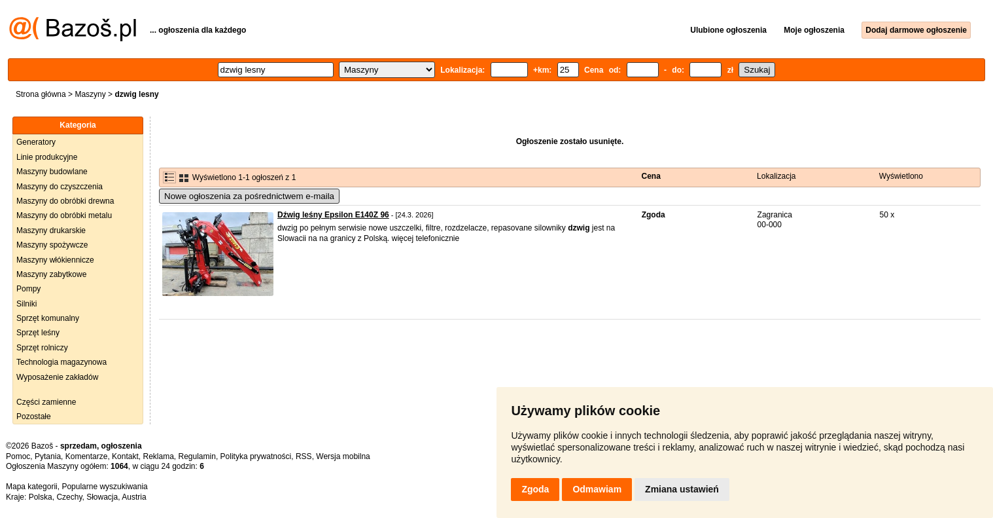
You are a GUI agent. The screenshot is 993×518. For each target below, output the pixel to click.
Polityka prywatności (256, 456)
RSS (304, 456)
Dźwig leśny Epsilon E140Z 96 (333, 214)
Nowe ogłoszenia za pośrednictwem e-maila (249, 196)
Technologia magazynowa (61, 362)
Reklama (158, 456)
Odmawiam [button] (596, 489)
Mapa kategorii (32, 486)
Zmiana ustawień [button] (682, 489)
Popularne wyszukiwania (104, 486)
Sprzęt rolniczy (42, 347)
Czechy (69, 497)
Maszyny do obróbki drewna (65, 201)
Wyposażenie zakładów (57, 377)
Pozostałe (33, 416)
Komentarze (86, 456)
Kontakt (125, 456)
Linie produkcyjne (46, 157)
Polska (40, 497)
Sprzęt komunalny (47, 318)
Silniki (26, 303)
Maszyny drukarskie (51, 230)
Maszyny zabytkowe (51, 274)
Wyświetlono (901, 176)
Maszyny (90, 94)
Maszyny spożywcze (52, 245)
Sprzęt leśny (38, 332)
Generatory (36, 142)
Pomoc (18, 456)
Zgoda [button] (535, 489)
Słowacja (102, 497)
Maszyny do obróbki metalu (64, 215)
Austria (134, 497)
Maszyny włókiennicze (55, 260)
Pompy (28, 288)
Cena (651, 176)
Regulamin (197, 456)
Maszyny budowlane (52, 171)
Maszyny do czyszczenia (59, 186)
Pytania (48, 456)
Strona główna (41, 94)
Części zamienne (46, 402)
